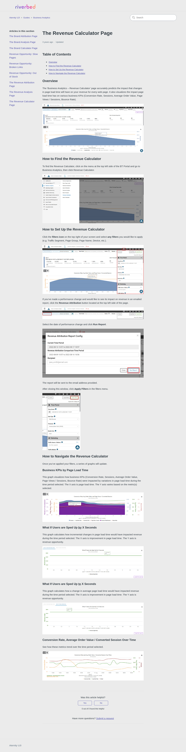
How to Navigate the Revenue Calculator (67, 73)
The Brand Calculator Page (23, 48)
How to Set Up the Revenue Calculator (66, 69)
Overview (53, 62)
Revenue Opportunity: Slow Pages (23, 56)
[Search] (153, 17)
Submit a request (105, 718)
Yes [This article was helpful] (84, 703)
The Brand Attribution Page (23, 36)
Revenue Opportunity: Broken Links (20, 65)
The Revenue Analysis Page (21, 94)
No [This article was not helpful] (101, 703)
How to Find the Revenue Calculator (65, 66)
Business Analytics (41, 17)
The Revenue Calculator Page (22, 103)
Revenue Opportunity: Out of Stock (22, 75)
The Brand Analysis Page (22, 42)
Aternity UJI (15, 745)
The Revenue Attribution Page (21, 84)
